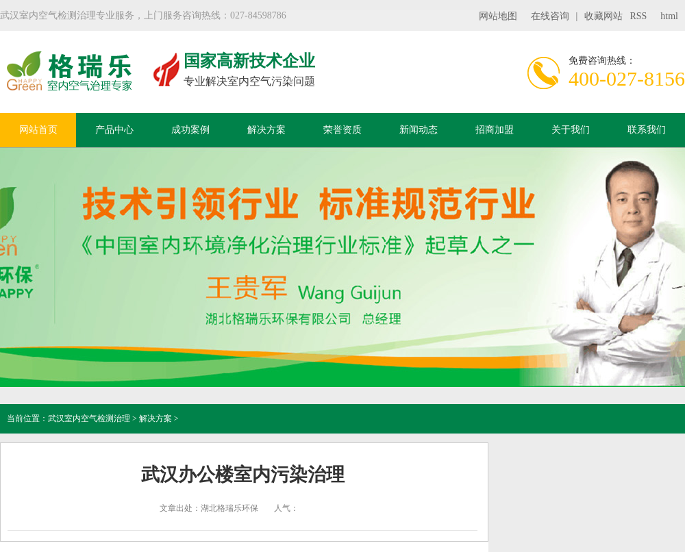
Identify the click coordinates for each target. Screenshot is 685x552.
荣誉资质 (342, 130)
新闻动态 (418, 130)
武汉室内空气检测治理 (89, 418)
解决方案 (266, 130)
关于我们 (570, 130)
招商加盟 (494, 130)
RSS (638, 16)
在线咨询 (550, 16)
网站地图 (498, 16)
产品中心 (114, 130)
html (669, 16)
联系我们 (646, 130)
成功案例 (190, 130)
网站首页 (38, 130)
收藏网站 (603, 16)
